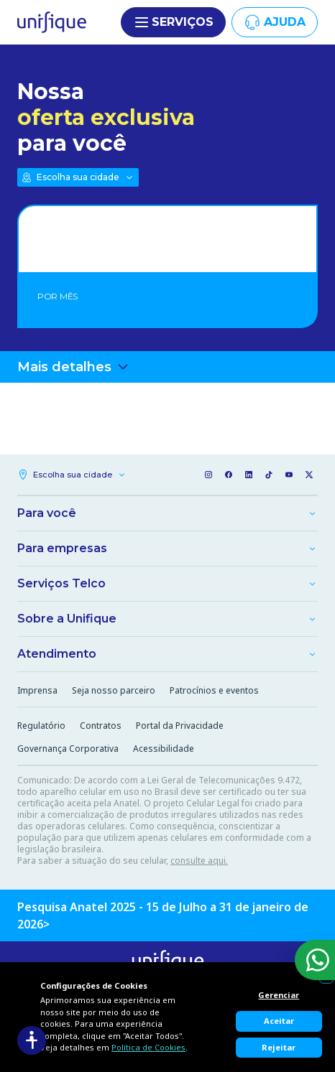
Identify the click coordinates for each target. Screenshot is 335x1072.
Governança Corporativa (68, 748)
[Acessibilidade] (31, 1040)
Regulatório (41, 725)
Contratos (100, 725)
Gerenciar (278, 994)
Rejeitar (278, 1047)
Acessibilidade (163, 748)
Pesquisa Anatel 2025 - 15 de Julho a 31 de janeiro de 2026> (162, 915)
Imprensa (37, 690)
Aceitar (279, 1020)
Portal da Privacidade (180, 725)
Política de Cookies (148, 1047)
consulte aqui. (199, 860)
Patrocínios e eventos (214, 690)
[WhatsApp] (315, 960)
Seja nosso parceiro (113, 690)
